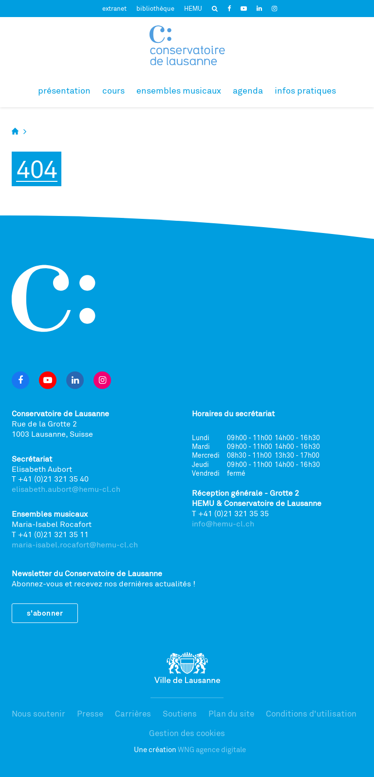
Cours (113, 90)
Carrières (133, 713)
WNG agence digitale (212, 749)
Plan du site (231, 713)
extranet (114, 8)
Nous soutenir (38, 713)
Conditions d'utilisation (311, 713)
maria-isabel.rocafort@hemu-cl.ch (75, 544)
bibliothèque (155, 8)
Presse (90, 713)
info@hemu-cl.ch (223, 523)
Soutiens (180, 713)
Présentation (64, 90)
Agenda (248, 90)
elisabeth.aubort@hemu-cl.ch (66, 489)
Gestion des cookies (187, 733)
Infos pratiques (305, 90)
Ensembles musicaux (178, 90)
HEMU (193, 8)
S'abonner (45, 613)
